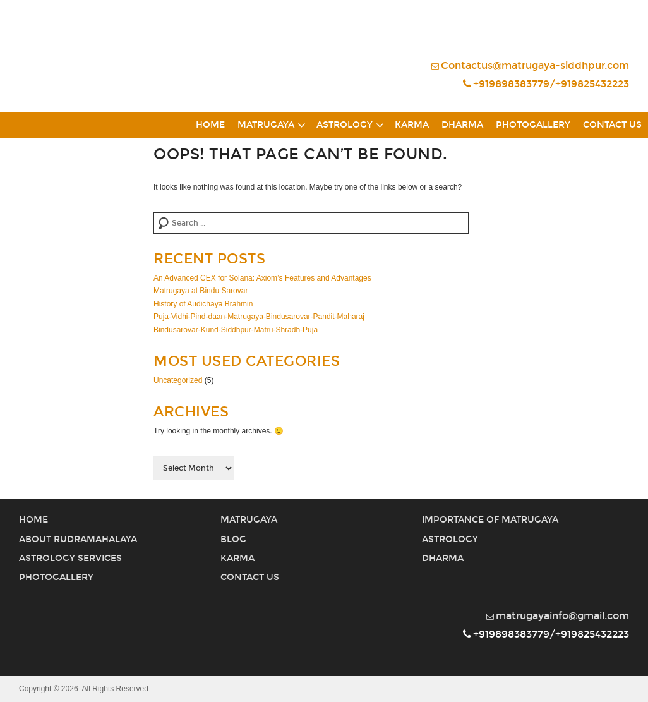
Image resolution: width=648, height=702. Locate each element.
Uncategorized (177, 380)
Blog (233, 539)
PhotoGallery (533, 124)
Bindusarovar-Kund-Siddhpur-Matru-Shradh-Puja (235, 329)
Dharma (462, 124)
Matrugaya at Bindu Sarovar (200, 290)
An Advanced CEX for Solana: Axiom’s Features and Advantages (262, 278)
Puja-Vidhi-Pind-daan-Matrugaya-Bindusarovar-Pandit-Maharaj (258, 316)
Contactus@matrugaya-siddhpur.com (530, 65)
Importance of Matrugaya (490, 519)
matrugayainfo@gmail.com (557, 616)
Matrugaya (265, 124)
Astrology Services (70, 558)
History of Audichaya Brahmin (203, 304)
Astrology (344, 124)
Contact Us (612, 124)
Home (210, 124)
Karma (412, 124)
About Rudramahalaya (78, 539)
